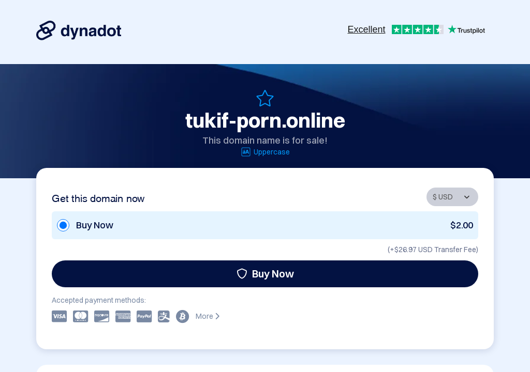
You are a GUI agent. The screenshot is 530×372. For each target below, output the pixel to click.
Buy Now (265, 273)
